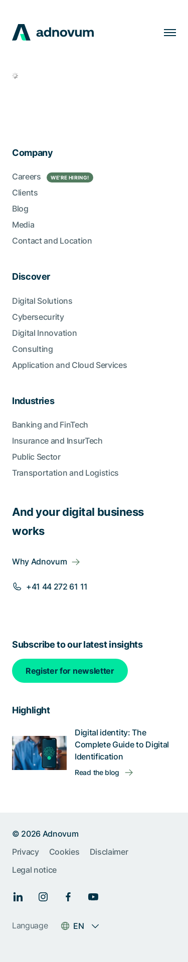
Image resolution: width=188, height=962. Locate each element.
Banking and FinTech (50, 425)
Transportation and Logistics (65, 473)
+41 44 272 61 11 (57, 587)
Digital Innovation (44, 333)
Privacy (25, 852)
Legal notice (34, 870)
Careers (52, 176)
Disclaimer (109, 852)
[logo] (53, 32)
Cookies (64, 852)
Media (23, 225)
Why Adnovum (39, 561)
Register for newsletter (70, 671)
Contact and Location (52, 241)
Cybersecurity (38, 317)
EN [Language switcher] (78, 926)
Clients (25, 192)
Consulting (32, 349)
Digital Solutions (42, 301)
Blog (20, 209)
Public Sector (36, 457)
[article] (94, 78)
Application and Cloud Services (69, 365)
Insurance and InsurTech (57, 441)
